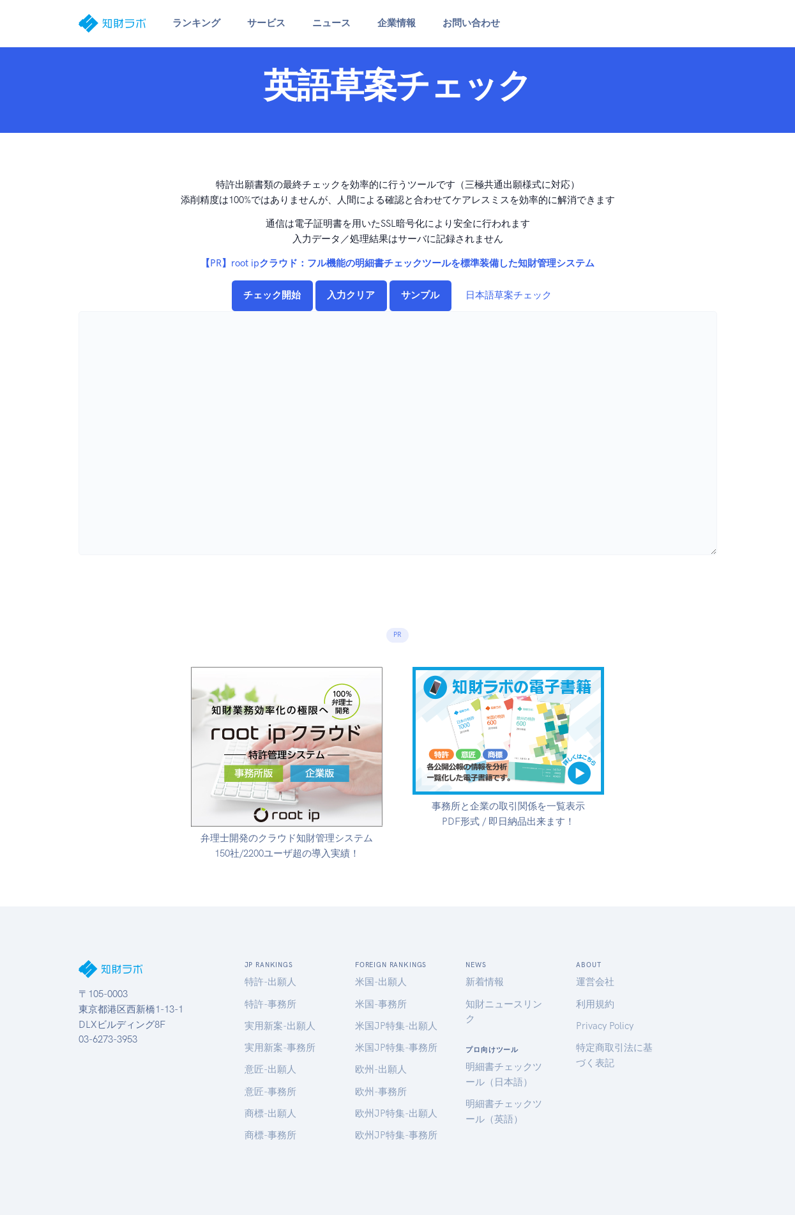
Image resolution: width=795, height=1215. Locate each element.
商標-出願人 (270, 1113)
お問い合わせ (471, 23)
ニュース (331, 23)
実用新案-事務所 (280, 1047)
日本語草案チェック (509, 295)
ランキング (196, 23)
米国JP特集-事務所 (396, 1047)
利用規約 (595, 1004)
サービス (266, 23)
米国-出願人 (381, 982)
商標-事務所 (270, 1135)
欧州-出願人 (381, 1069)
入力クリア (351, 295)
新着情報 (485, 982)
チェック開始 (272, 295)
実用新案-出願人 (280, 1026)
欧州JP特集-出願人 (396, 1113)
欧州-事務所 (381, 1091)
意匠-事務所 (270, 1091)
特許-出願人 (270, 982)
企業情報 (396, 23)
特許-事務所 (270, 1004)
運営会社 (595, 982)
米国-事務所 (381, 1004)
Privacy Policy (604, 1026)
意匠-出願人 (270, 1069)
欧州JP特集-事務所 (396, 1135)
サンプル (420, 295)
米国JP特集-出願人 (396, 1026)
